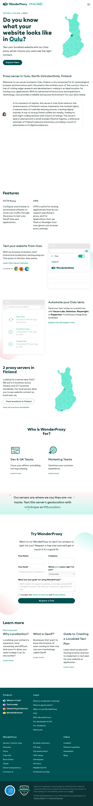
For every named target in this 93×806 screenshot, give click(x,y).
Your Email (23, 567)
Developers (38, 759)
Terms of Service (40, 595)
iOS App (37, 747)
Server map (16, 743)
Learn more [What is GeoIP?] (38, 657)
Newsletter (68, 751)
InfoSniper (32, 507)
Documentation (40, 751)
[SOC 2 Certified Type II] (17, 791)
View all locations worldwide (16, 407)
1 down (39, 4)
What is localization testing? (46, 701)
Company (52, 556)
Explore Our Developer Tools (61, 323)
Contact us (8, 772)
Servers (7, 13)
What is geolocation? (43, 705)
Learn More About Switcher (15, 263)
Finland (16, 13)
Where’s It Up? (12, 700)
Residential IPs (39, 768)
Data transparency (12, 768)
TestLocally (10, 705)
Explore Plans (12, 62)
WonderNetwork (13, 713)
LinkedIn (67, 743)
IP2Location (51, 507)
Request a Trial (46, 601)
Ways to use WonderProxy (45, 709)
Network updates (71, 747)
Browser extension (41, 743)
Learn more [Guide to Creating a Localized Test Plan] (68, 667)
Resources (37, 730)
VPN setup (38, 755)
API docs (37, 764)
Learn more (16, 473)
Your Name (23, 556)
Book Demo (8, 759)
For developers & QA (42, 722)
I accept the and (41, 595)
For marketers (39, 726)
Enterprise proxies (41, 772)
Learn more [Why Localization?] (8, 661)
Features (7, 747)
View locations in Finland (18, 401)
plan (57, 567)
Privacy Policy (59, 595)
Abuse (5, 764)
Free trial (7, 755)
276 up (32, 4)
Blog (65, 755)
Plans (5, 751)
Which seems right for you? (61, 568)
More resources (10, 630)
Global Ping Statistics (15, 709)
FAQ (35, 713)
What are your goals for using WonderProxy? (40, 580)
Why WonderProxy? (42, 717)
